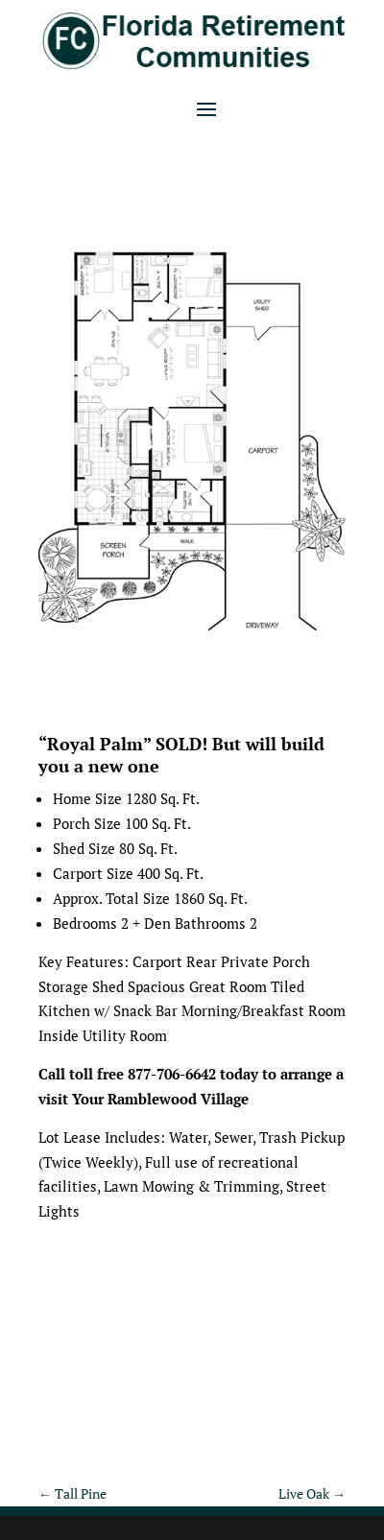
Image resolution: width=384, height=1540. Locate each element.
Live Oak (312, 1493)
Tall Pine (72, 1493)
